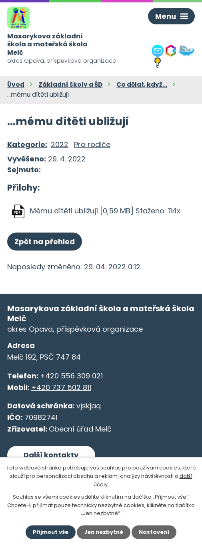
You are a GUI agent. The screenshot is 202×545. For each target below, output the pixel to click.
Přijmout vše (50, 532)
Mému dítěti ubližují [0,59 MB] (82, 211)
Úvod (15, 84)
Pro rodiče (92, 144)
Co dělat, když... (141, 84)
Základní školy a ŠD (70, 84)
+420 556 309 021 (71, 376)
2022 (59, 144)
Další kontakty (51, 455)
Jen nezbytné (103, 532)
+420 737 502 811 (61, 387)
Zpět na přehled (44, 242)
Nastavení (154, 532)
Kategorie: (27, 144)
